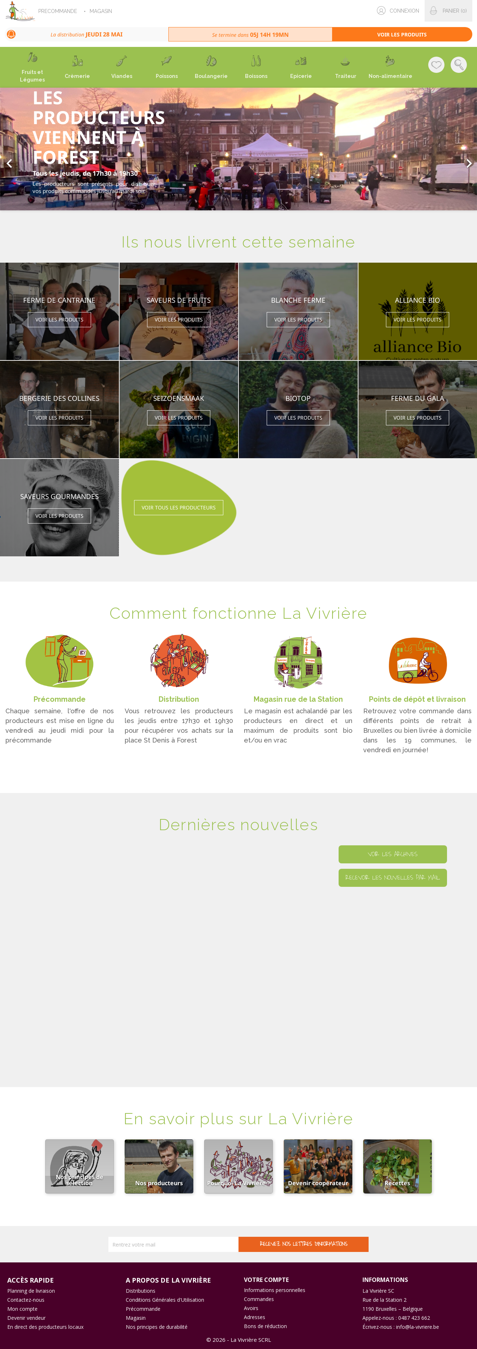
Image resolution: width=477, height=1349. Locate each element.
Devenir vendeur (26, 1317)
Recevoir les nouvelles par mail (393, 877)
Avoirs (251, 1308)
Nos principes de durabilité (157, 1326)
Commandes (259, 1299)
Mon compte (22, 1308)
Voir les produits (402, 34)
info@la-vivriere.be (417, 1326)
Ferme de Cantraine (59, 300)
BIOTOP (298, 398)
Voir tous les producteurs (179, 507)
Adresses (254, 1317)
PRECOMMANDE (58, 11)
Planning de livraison (31, 1290)
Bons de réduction (265, 1326)
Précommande (143, 1308)
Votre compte (266, 1280)
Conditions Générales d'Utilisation (165, 1299)
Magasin (136, 1317)
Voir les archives (392, 854)
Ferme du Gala (417, 398)
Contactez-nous (25, 1299)
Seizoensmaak (178, 398)
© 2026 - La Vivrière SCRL (238, 1339)
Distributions (140, 1290)
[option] (238, 149)
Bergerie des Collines (59, 398)
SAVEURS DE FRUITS (179, 300)
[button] (36, 149)
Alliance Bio (417, 300)
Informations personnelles (274, 1290)
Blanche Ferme (298, 300)
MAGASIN (101, 11)
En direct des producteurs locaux (45, 1326)
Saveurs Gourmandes (59, 496)
